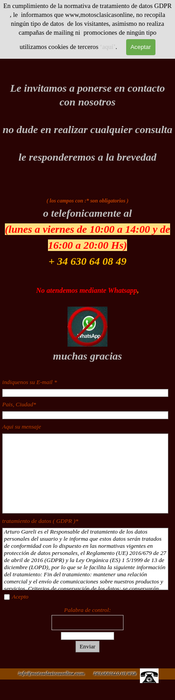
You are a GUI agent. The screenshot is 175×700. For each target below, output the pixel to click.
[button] (114, 672)
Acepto (20, 596)
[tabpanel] (87, 123)
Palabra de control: (87, 610)
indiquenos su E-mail (29, 382)
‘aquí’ (107, 46)
